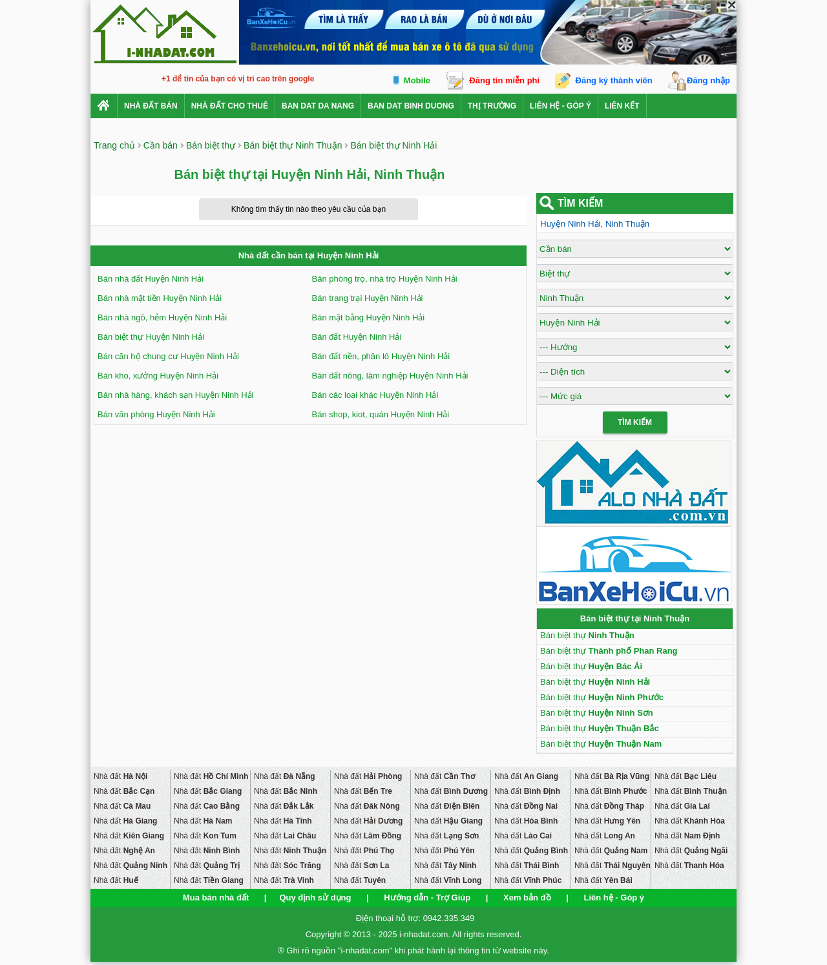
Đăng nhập (708, 80)
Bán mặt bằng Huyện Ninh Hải (368, 317)
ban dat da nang (318, 105)
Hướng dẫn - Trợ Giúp (427, 897)
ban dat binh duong (411, 105)
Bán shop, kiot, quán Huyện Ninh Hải (381, 414)
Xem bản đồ (527, 897)
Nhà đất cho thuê (229, 105)
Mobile (417, 80)
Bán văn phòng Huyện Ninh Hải (156, 414)
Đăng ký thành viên (614, 80)
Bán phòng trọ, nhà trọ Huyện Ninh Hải (384, 279)
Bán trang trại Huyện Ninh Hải (367, 298)
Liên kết (622, 105)
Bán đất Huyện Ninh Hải (357, 337)
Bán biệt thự (587, 635)
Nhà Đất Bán (151, 105)
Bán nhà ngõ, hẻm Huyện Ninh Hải (162, 317)
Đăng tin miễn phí (504, 80)
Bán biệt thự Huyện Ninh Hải (151, 337)
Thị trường (492, 105)
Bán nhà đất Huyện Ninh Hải (151, 279)
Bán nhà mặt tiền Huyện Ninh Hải (160, 298)
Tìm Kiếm (635, 422)
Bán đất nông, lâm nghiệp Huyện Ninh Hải (390, 375)
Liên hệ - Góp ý (560, 105)
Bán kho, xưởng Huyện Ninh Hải (158, 375)
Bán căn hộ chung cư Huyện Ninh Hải (168, 356)
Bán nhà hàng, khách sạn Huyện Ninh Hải (175, 395)
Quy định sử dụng (315, 897)
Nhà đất (120, 776)
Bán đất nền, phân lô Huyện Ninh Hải (381, 356)
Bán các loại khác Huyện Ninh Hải (375, 395)
